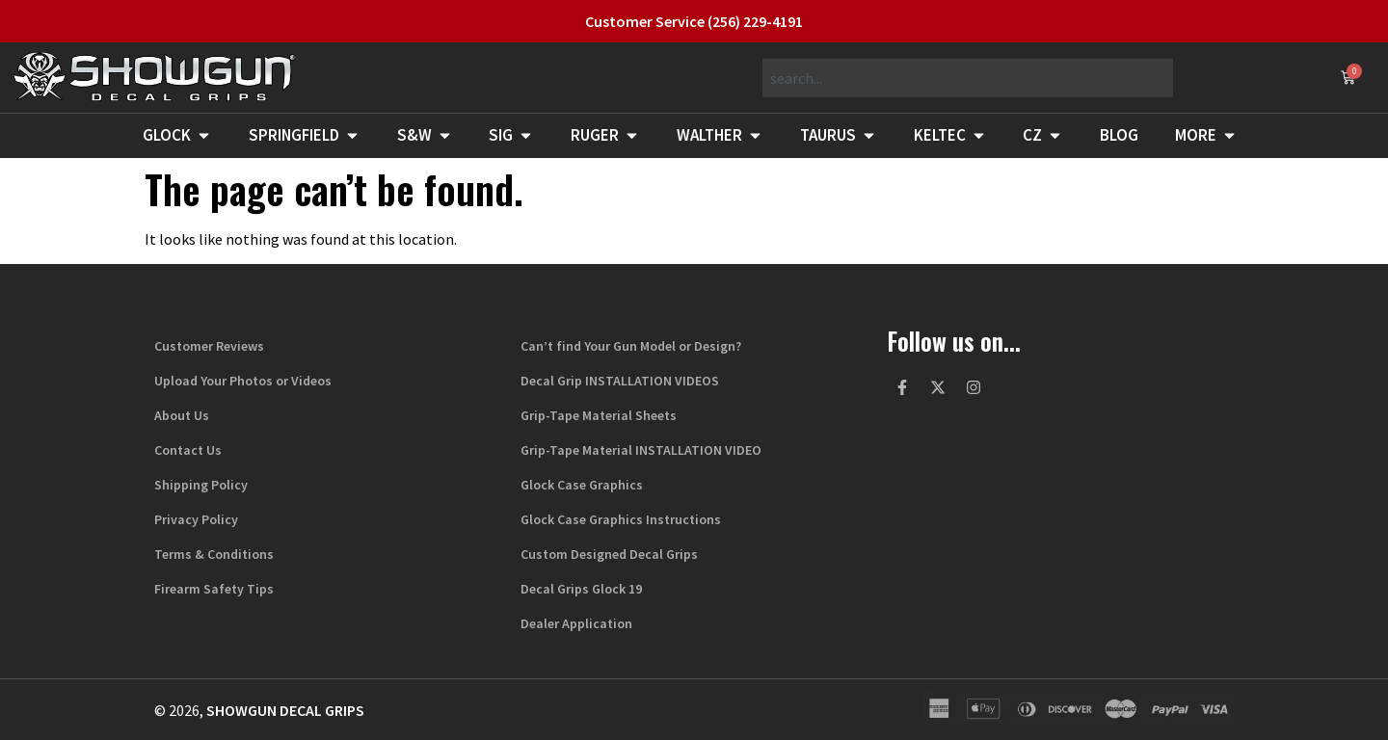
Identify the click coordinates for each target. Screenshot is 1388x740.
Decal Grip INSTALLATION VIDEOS (619, 380)
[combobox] (967, 78)
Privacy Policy (196, 519)
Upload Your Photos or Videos (243, 380)
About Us (181, 415)
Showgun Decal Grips (285, 710)
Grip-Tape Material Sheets (598, 415)
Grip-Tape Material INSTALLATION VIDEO (640, 450)
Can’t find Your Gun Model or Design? (630, 346)
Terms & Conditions (214, 554)
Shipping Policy (201, 484)
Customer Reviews (209, 346)
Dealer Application (576, 623)
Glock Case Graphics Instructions (620, 519)
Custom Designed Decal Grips (609, 554)
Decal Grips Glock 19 (581, 588)
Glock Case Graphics (581, 484)
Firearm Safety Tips (214, 588)
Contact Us (188, 450)
